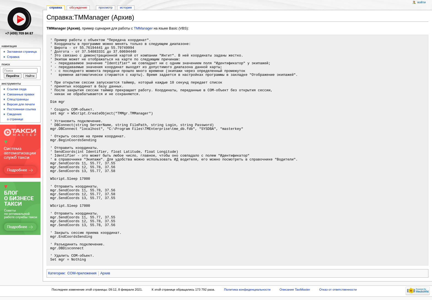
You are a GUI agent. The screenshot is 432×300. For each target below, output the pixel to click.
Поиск (6, 64)
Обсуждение (78, 7)
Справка (55, 7)
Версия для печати (21, 104)
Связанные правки (20, 94)
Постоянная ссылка (21, 109)
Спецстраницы (18, 99)
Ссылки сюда (16, 89)
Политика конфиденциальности (247, 289)
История (126, 7)
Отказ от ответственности (338, 289)
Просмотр (105, 7)
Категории (56, 273)
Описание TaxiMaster (295, 289)
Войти (421, 2)
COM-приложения (81, 273)
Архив (105, 273)
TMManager (143, 28)
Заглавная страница (22, 51)
